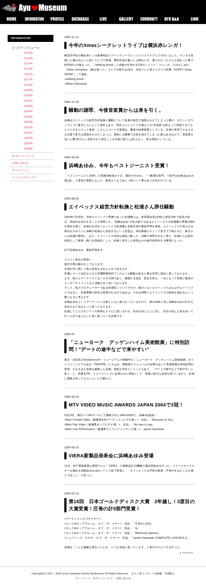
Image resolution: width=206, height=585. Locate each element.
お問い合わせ (20, 163)
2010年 (28, 84)
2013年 (28, 68)
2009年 (28, 90)
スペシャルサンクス (24, 177)
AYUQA (171, 19)
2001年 (28, 132)
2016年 (28, 52)
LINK (194, 19)
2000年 (28, 137)
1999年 (28, 143)
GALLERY (125, 19)
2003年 (28, 122)
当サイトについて (23, 156)
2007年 (28, 100)
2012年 (28, 74)
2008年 (28, 95)
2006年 (28, 106)
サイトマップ (20, 170)
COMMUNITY (148, 19)
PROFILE (57, 19)
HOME (11, 19)
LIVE (103, 19)
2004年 (28, 116)
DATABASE (80, 19)
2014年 (28, 63)
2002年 (28, 127)
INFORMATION (34, 19)
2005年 (28, 111)
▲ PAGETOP (186, 552)
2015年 (28, 58)
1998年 (28, 148)
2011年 (28, 79)
